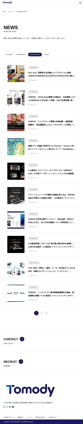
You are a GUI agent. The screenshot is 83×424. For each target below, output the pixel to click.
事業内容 (20, 417)
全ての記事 (9, 54)
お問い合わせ (53, 417)
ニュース (29, 417)
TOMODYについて (9, 417)
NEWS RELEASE (34, 262)
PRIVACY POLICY (40, 417)
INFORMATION (33, 67)
